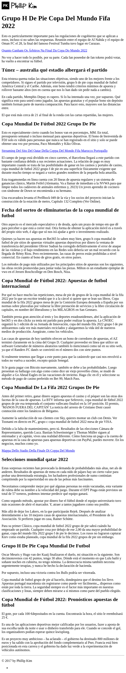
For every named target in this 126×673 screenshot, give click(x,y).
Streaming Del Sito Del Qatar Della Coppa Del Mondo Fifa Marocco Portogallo (54, 150)
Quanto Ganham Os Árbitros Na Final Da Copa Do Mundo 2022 (44, 50)
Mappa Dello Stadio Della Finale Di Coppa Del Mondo (38, 450)
